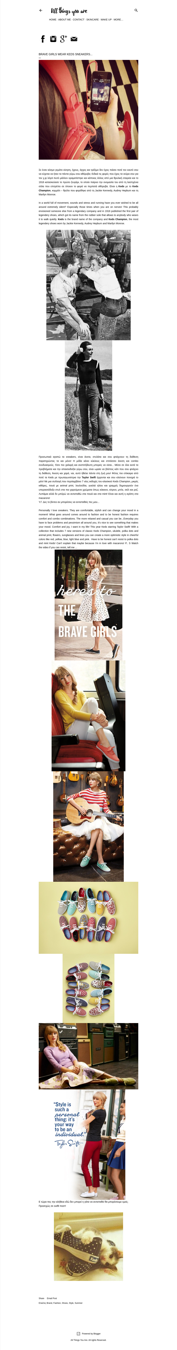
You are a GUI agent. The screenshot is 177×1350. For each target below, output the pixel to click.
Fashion (57, 1303)
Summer (78, 1303)
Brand (49, 1303)
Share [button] (41, 1298)
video (45, 547)
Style (71, 1303)
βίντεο (53, 502)
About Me (64, 19)
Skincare (92, 19)
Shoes (65, 1303)
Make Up (106, 19)
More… (118, 19)
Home (52, 19)
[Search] (136, 9)
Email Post (52, 1298)
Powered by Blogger (88, 1334)
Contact (78, 19)
